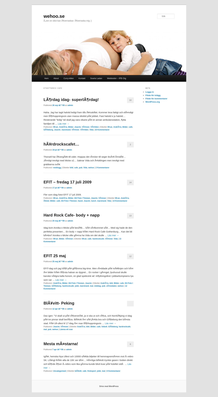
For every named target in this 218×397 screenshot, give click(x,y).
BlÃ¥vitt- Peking (59, 303)
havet (80, 201)
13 (130, 216)
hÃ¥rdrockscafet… (61, 144)
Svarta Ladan (96, 78)
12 (130, 256)
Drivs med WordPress (109, 386)
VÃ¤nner (85, 127)
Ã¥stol (46, 201)
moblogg (57, 168)
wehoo (91, 168)
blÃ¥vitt (78, 371)
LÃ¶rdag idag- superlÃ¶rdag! (71, 99)
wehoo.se (54, 16)
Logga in (149, 92)
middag (97, 286)
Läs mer (63, 123)
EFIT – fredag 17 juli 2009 (68, 182)
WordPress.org (152, 102)
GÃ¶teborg (48, 130)
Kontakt (82, 78)
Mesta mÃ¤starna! (61, 343)
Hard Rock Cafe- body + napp (72, 215)
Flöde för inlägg (153, 95)
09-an (55, 127)
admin (70, 105)
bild (71, 168)
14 (130, 182)
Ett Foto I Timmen (82, 198)
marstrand (66, 130)
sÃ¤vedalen (111, 286)
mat (91, 286)
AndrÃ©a (63, 127)
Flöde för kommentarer (156, 98)
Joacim (77, 127)
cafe (130, 127)
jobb (77, 286)
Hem (46, 78)
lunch (93, 201)
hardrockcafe (98, 239)
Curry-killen (69, 78)
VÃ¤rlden (94, 127)
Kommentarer (102, 130)
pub (80, 168)
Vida (91, 130)
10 (130, 100)
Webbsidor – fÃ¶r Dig (116, 78)
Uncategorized (59, 371)
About (56, 78)
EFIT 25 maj (55, 255)
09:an (109, 127)
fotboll (104, 327)
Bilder (70, 127)
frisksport (91, 371)
